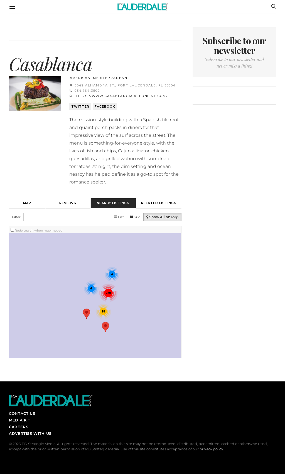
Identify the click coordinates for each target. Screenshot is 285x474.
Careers (18, 427)
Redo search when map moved (38, 230)
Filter (16, 217)
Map (27, 203)
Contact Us (22, 413)
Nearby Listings (113, 203)
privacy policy (211, 449)
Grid (135, 217)
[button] (86, 314)
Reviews (67, 203)
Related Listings (158, 203)
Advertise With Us (30, 433)
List (119, 217)
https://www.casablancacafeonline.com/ (121, 96)
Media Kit (19, 420)
